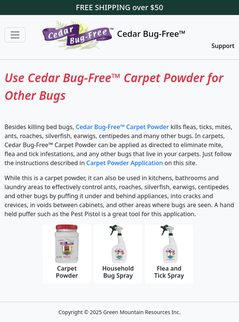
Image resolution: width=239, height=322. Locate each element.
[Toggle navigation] (15, 34)
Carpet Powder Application (125, 163)
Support (223, 46)
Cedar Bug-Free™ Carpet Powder (122, 127)
